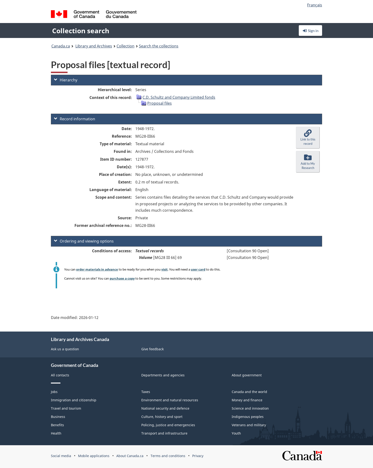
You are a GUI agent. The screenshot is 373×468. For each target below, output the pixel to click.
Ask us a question (65, 349)
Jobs (54, 391)
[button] (308, 138)
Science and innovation (250, 408)
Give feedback (152, 349)
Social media (61, 456)
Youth (236, 433)
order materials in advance (97, 269)
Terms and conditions (168, 456)
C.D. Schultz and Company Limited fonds (178, 97)
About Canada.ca (129, 456)
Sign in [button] (310, 30)
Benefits (57, 425)
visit (164, 269)
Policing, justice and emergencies (168, 425)
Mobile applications (93, 456)
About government (247, 375)
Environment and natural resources (169, 400)
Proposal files (159, 103)
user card (198, 269)
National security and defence (165, 408)
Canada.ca (60, 46)
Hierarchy (65, 80)
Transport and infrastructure (164, 433)
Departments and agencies (163, 375)
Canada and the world (249, 391)
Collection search (80, 30)
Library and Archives (93, 46)
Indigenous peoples (248, 416)
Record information (74, 119)
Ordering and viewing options (84, 241)
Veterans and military (249, 425)
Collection (125, 46)
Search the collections (158, 46)
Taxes (145, 391)
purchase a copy (122, 278)
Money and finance (247, 400)
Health (56, 433)
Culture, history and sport (161, 416)
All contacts (60, 375)
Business (58, 416)
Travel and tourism (66, 408)
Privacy (197, 456)
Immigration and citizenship (73, 400)
